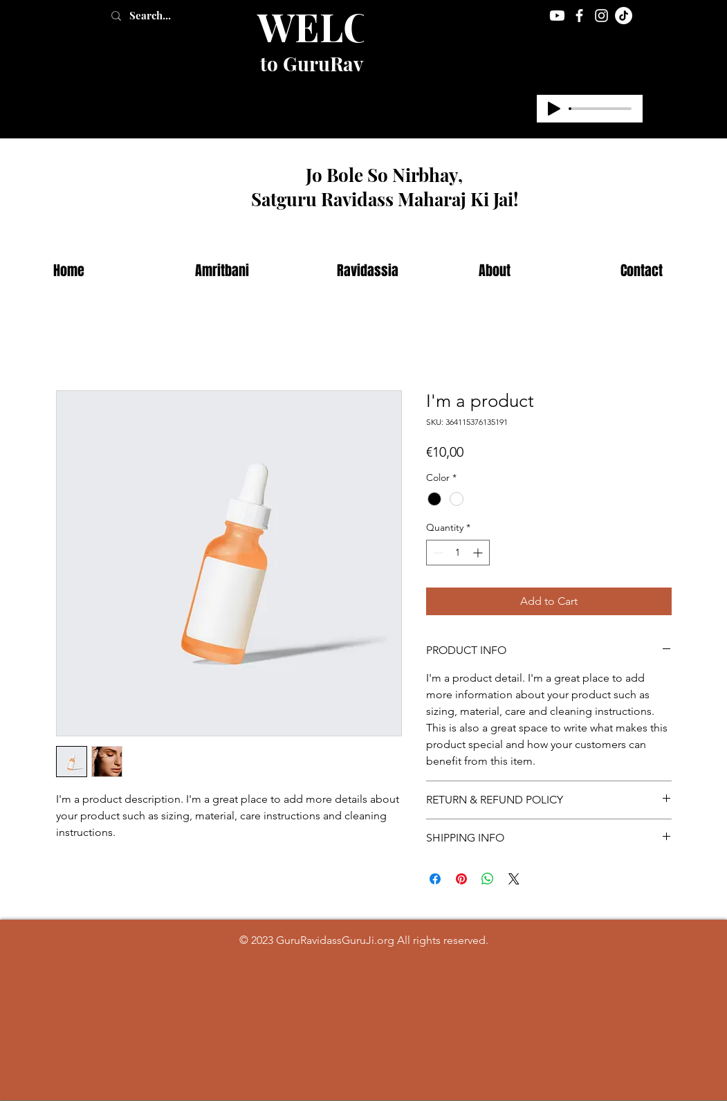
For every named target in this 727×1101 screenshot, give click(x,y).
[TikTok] (623, 15)
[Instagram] (601, 15)
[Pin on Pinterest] (461, 879)
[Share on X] (514, 879)
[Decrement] (436, 552)
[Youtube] (557, 15)
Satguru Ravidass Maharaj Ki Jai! (384, 199)
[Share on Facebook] (435, 879)
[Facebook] (579, 15)
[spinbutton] (457, 552)
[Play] (554, 109)
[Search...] (164, 15)
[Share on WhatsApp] (487, 879)
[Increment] (479, 552)
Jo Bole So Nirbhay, (384, 175)
